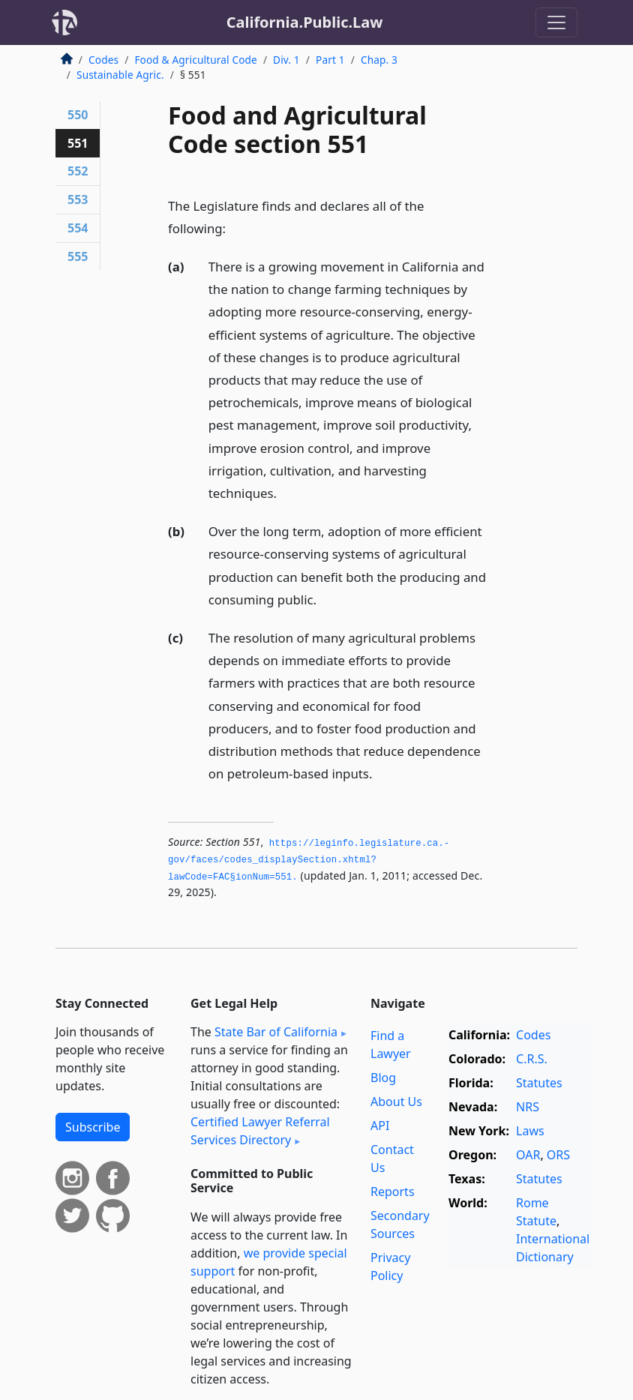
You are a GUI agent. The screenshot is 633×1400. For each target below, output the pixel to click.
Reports (392, 1191)
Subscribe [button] (92, 1127)
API (379, 1125)
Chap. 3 (379, 59)
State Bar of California (276, 1032)
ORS (558, 1155)
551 (78, 143)
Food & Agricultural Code (195, 59)
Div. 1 (286, 59)
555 (78, 256)
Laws (530, 1131)
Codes (103, 59)
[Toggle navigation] (557, 22)
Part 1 (330, 59)
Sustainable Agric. (120, 74)
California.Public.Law (304, 22)
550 (78, 114)
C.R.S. (532, 1059)
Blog (383, 1077)
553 (78, 199)
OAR (528, 1155)
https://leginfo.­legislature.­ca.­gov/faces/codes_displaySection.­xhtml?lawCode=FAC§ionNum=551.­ (308, 860)
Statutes (539, 1083)
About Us (396, 1101)
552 (78, 171)
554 (78, 228)
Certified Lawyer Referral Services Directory (260, 1131)
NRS (527, 1107)
